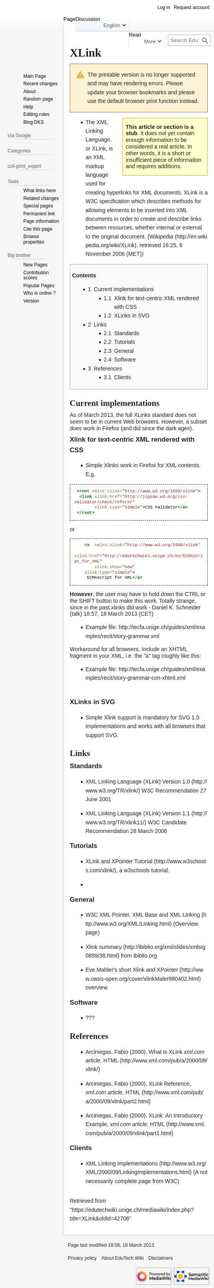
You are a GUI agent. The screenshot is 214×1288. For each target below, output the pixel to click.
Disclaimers (161, 1258)
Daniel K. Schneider (176, 607)
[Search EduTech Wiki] (189, 40)
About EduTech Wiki (122, 1258)
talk (76, 614)
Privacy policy (82, 1258)
